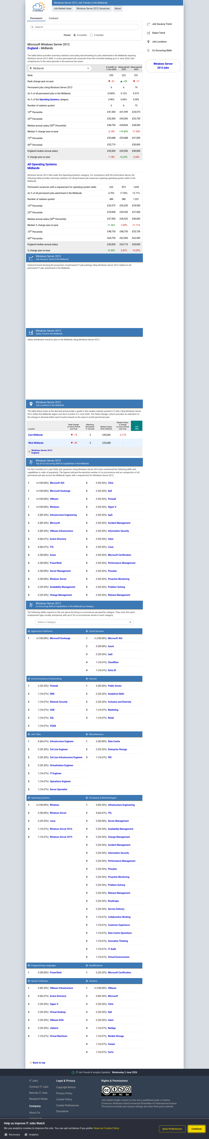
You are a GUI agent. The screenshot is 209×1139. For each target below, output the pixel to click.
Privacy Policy (64, 1093)
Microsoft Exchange (60, 491)
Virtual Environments (118, 957)
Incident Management (119, 523)
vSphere (54, 1028)
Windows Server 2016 (61, 829)
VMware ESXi (57, 1020)
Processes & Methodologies (103, 797)
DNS (52, 694)
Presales (112, 571)
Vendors (93, 981)
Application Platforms (41, 631)
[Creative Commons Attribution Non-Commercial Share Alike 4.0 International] (140, 1089)
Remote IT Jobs (38, 1092)
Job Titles (36, 734)
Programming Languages (43, 965)
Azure (53, 555)
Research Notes (38, 1098)
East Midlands (35, 435)
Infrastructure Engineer (62, 741)
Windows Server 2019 (61, 837)
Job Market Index (63, 8)
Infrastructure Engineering (63, 515)
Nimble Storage (116, 1036)
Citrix (110, 483)
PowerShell (56, 563)
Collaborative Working (119, 917)
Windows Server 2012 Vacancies (93, 8)
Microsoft (55, 523)
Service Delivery (116, 909)
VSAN (53, 726)
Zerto (110, 1052)
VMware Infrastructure (61, 531)
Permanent (36, 18)
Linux (110, 547)
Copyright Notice (66, 1087)
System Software (39, 981)
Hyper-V (112, 507)
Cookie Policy (64, 1099)
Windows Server (58, 579)
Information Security (118, 531)
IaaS (110, 515)
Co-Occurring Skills (162, 50)
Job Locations (159, 41)
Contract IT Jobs (38, 1086)
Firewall (112, 499)
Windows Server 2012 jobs (163, 65)
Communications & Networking (46, 678)
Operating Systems (49, 99)
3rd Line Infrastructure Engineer (66, 757)
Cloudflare (113, 662)
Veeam (111, 1044)
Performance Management (121, 563)
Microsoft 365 (57, 483)
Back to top (39, 1062)
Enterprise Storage (117, 749)
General (93, 678)
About (118, 8)
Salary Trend (158, 33)
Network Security (59, 702)
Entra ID (112, 670)
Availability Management (62, 587)
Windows (54, 507)
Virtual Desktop (58, 1012)
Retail (111, 718)
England (32, 48)
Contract (53, 18)
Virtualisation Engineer (61, 765)
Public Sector (115, 686)
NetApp (112, 1028)
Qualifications (96, 965)
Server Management (60, 571)
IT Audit (112, 949)
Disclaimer (62, 1111)
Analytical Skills (116, 694)
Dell (110, 491)
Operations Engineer (60, 781)
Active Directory (58, 539)
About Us (34, 1112)
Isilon (110, 539)
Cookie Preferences (67, 1105)
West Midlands (36, 443)
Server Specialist (58, 789)
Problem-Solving (116, 587)
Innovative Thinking (118, 941)
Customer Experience (119, 925)
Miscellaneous (96, 734)
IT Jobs (33, 1080)
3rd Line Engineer (59, 749)
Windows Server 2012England (42, 451)
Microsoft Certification (119, 555)
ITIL (52, 547)
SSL (52, 718)
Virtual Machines (58, 1036)
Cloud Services (96, 631)
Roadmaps (113, 901)
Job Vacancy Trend (162, 24)
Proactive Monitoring (118, 579)
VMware (54, 499)
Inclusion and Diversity (119, 702)
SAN (52, 710)
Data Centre (114, 741)
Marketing (113, 710)
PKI (110, 757)
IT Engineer (56, 773)
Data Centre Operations (120, 933)
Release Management (119, 595)
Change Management (61, 595)
